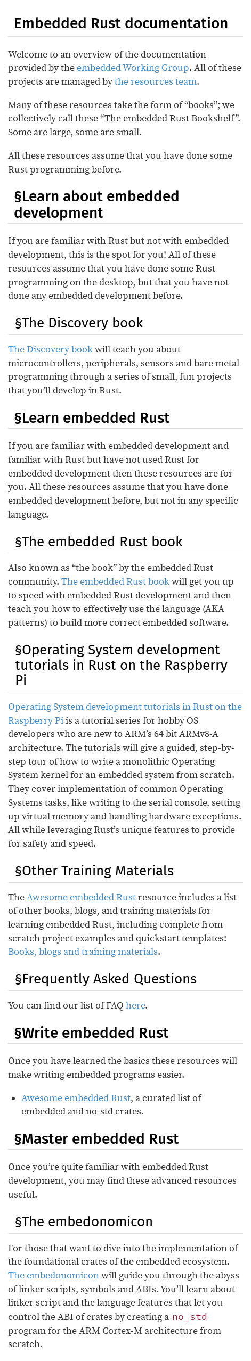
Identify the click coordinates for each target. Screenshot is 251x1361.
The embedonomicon (53, 1275)
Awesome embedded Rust (81, 897)
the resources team (156, 82)
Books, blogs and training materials (83, 952)
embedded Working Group (133, 68)
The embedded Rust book (115, 582)
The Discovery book (50, 349)
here (135, 1005)
